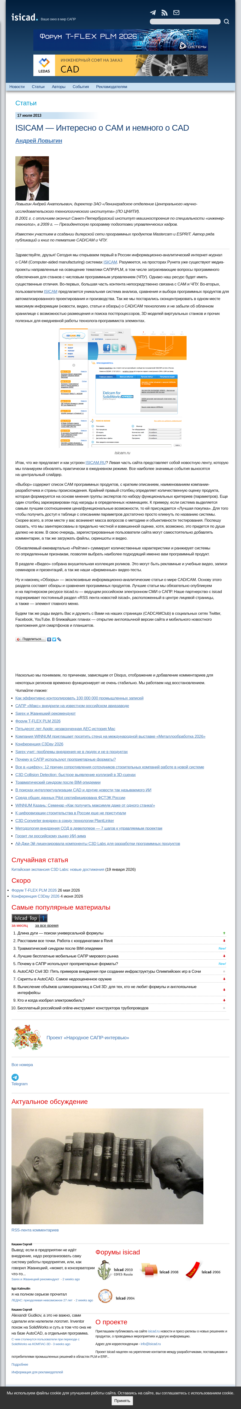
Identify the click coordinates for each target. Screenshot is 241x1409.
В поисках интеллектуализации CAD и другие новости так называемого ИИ (83, 790)
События (81, 86)
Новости (16, 86)
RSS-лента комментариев (35, 1230)
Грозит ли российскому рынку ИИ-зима (50, 836)
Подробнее (20, 1364)
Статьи (38, 86)
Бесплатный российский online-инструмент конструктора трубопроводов (83, 1008)
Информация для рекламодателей (37, 1372)
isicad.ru (154, 1331)
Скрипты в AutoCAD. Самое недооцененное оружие (65, 979)
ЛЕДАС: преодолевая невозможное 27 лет (42, 1300)
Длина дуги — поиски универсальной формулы (60, 933)
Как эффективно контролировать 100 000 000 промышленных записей (79, 698)
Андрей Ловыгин (38, 140)
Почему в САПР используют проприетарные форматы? (65, 759)
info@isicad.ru (151, 1344)
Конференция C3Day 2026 (39, 744)
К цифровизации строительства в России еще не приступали (70, 813)
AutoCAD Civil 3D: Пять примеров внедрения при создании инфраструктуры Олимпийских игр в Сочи (109, 971)
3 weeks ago (61, 1344)
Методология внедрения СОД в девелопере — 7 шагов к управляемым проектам (88, 828)
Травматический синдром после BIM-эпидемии (57, 782)
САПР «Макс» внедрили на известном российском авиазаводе (72, 706)
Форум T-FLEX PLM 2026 (37, 721)
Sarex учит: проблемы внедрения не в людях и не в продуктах (71, 751)
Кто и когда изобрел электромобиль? (51, 1000)
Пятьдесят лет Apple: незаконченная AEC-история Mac (65, 729)
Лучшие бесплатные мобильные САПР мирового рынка (68, 956)
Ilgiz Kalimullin (21, 1288)
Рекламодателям (111, 86)
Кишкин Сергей (22, 1244)
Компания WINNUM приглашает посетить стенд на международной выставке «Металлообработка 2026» (110, 736)
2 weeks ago (71, 1279)
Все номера (22, 1064)
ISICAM (110, 262)
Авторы (58, 86)
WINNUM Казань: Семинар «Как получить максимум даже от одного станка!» (85, 805)
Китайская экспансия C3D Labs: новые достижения (58, 869)
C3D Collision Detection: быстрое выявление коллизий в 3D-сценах (75, 774)
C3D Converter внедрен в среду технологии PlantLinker (64, 820)
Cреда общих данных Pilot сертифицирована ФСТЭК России (70, 797)
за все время (47, 925)
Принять (122, 1400)
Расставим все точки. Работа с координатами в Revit (65, 941)
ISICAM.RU (96, 462)
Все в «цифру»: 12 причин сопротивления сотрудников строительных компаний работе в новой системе (109, 767)
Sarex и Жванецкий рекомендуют (45, 713)
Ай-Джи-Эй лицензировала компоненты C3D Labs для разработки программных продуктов (97, 843)
